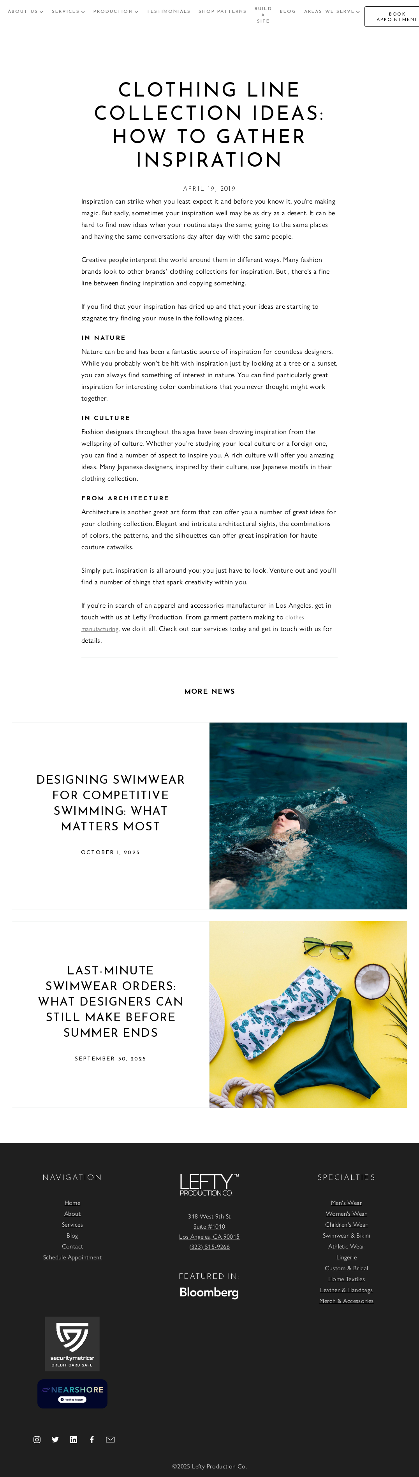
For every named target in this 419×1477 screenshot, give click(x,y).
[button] (26, 12)
